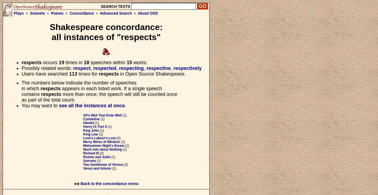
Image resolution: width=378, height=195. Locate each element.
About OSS (148, 13)
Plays (19, 13)
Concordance (82, 13)
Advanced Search (116, 13)
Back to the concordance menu (106, 183)
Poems (57, 13)
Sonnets (37, 13)
